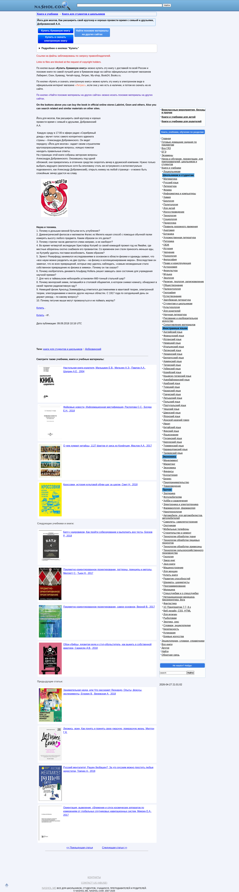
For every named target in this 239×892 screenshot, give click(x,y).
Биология (168, 201)
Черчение (168, 252)
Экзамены (167, 155)
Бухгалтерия (170, 475)
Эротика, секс (171, 621)
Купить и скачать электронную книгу (55, 39)
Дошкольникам (171, 171)
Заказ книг (169, 560)
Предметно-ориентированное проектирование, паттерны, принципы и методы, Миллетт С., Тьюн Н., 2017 (107, 571)
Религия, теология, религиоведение (183, 281)
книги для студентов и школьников (62, 349)
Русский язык (170, 182)
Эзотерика (169, 493)
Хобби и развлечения (175, 500)
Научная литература (175, 314)
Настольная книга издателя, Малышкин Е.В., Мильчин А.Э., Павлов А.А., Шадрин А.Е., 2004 (104, 369)
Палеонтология (172, 289)
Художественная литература (179, 237)
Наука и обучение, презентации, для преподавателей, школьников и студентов (182, 162)
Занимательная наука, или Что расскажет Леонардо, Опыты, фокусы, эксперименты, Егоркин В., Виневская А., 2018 (102, 692)
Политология (170, 204)
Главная (166, 138)
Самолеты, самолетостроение (180, 521)
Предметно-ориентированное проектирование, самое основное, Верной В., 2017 (109, 606)
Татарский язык (172, 365)
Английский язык (172, 332)
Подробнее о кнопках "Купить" (60, 48)
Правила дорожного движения (180, 226)
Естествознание (172, 296)
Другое (165, 648)
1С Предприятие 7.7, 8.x (177, 607)
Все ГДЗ (166, 148)
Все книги (167, 644)
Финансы (168, 471)
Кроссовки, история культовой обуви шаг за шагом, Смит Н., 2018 (100, 484)
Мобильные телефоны (176, 529)
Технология (169, 215)
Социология (170, 219)
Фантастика (170, 603)
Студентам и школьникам (177, 303)
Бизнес (167, 478)
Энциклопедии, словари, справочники (183, 641)
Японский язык (171, 416)
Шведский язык (172, 412)
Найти (165, 651)
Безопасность (171, 629)
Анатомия (169, 230)
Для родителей (171, 311)
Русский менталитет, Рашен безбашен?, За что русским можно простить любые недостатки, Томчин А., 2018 (108, 769)
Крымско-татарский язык (177, 376)
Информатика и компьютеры (179, 193)
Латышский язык (172, 398)
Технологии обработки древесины (182, 546)
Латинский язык (172, 350)
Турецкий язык (171, 387)
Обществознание (173, 285)
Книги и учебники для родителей (182, 121)
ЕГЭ (164, 152)
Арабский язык (171, 383)
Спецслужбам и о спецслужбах (181, 593)
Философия (170, 259)
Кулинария (169, 632)
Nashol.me (49, 888)
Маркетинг (169, 464)
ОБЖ (166, 245)
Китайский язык (172, 427)
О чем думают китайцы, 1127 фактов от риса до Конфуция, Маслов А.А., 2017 (107, 445)
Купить (40, 308)
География (169, 292)
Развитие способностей (176, 578)
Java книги (169, 564)
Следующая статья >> (114, 847)
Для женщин (170, 571)
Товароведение (172, 486)
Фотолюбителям (172, 497)
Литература (170, 186)
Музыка (167, 274)
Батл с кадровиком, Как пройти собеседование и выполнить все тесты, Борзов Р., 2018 (107, 534)
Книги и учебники (171, 168)
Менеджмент (170, 460)
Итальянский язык (173, 346)
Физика (167, 190)
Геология (168, 556)
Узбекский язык (172, 368)
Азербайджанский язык (176, 379)
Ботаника (168, 234)
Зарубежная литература (177, 300)
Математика (170, 179)
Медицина (169, 589)
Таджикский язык (173, 453)
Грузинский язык (172, 438)
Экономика (169, 467)
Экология (168, 278)
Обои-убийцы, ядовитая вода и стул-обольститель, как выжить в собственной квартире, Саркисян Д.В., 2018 (107, 646)
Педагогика (169, 223)
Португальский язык (174, 405)
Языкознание (170, 434)
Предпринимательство (176, 482)
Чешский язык (171, 409)
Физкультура (170, 270)
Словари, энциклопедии (177, 625)
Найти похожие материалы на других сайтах (92, 32)
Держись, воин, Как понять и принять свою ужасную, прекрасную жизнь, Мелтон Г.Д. (108, 730)
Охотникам (169, 525)
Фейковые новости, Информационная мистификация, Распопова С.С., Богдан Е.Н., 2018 (107, 409)
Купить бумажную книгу (55, 30)
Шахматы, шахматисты (176, 582)
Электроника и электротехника (180, 504)
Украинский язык (172, 354)
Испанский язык (172, 339)
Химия (167, 197)
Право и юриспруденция (177, 263)
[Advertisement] (127, 135)
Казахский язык (172, 390)
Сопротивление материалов (179, 324)
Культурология (171, 307)
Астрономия (170, 267)
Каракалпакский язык (175, 449)
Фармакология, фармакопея (179, 508)
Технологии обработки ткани (179, 536)
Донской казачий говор (176, 420)
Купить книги (170, 575)
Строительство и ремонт (177, 533)
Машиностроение (173, 567)
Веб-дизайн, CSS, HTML (177, 610)
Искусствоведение (173, 212)
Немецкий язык (172, 343)
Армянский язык (172, 361)
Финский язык (171, 431)
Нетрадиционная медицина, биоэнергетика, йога (178, 598)
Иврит (166, 423)
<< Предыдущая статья (79, 847)
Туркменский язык (173, 445)
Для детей (169, 208)
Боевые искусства (173, 636)
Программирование (174, 586)
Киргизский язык (172, 442)
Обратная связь (171, 655)
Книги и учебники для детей (179, 117)
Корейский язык (172, 372)
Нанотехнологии (172, 511)
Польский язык (171, 401)
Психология (170, 256)
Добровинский (93, 349)
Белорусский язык (173, 357)
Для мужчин (170, 614)
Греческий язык (172, 394)
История (168, 248)
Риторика (168, 241)
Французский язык (173, 335)
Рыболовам (170, 618)
